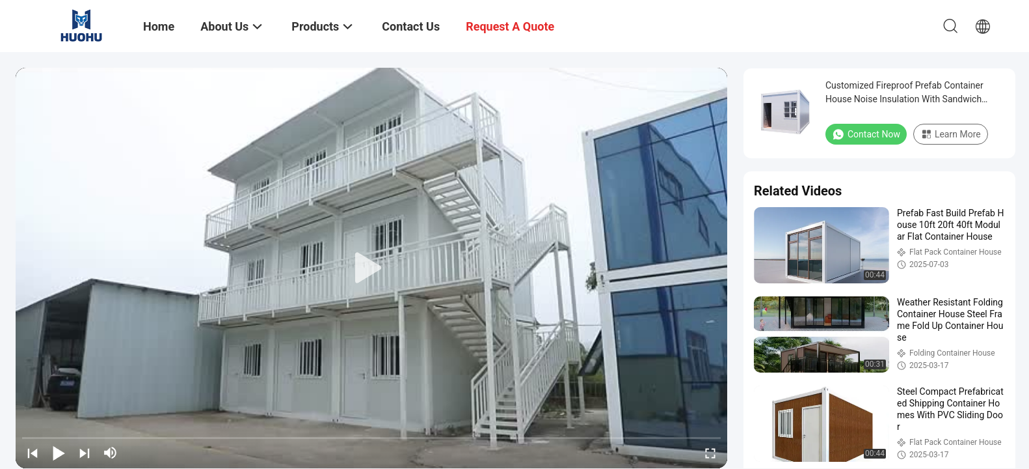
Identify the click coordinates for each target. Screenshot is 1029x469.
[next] (85, 452)
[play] (371, 268)
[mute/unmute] (111, 452)
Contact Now (866, 134)
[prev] (33, 452)
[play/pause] (59, 452)
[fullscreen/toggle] (710, 452)
